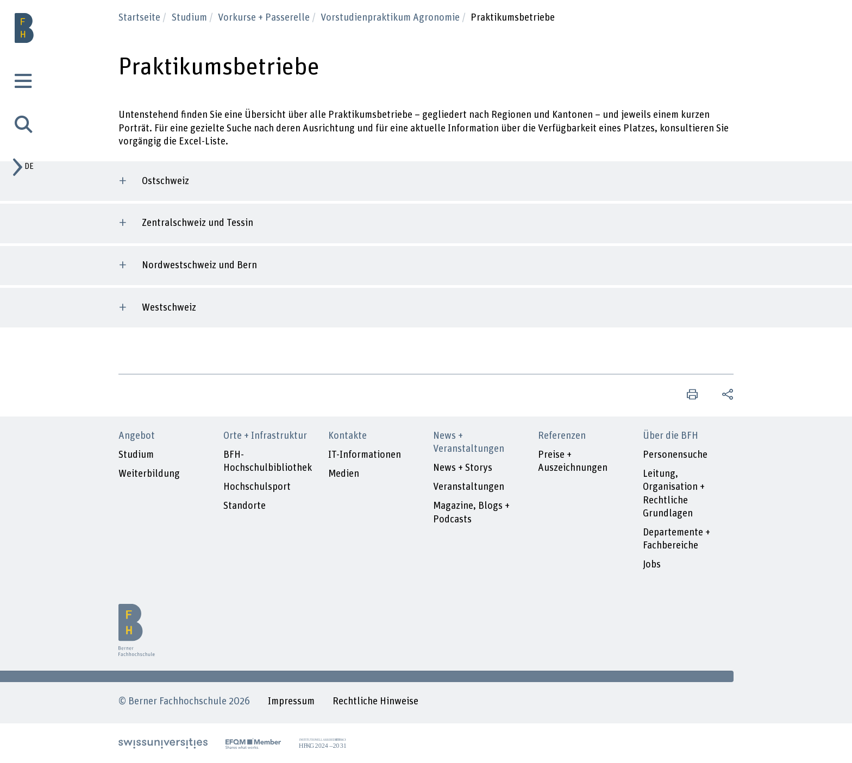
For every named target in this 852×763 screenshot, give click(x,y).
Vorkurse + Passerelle (265, 17)
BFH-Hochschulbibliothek (267, 461)
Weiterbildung (149, 474)
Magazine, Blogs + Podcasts (471, 512)
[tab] (25, 83)
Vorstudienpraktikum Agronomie (391, 17)
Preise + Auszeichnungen (572, 461)
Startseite (140, 17)
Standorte (244, 506)
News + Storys (462, 468)
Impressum (291, 701)
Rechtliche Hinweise (375, 701)
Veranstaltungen (468, 487)
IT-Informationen (364, 455)
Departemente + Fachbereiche (676, 539)
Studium (190, 17)
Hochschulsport (257, 487)
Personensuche (675, 455)
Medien (343, 474)
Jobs (652, 564)
